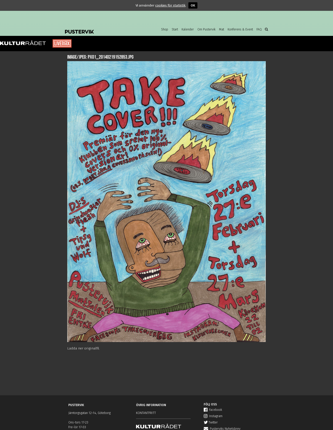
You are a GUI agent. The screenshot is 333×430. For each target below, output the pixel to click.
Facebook (213, 410)
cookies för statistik (170, 5)
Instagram (213, 416)
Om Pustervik (206, 29)
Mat (221, 29)
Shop (164, 29)
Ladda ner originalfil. (83, 348)
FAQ (259, 29)
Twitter (211, 422)
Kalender (188, 29)
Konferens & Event (240, 29)
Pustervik (101, 28)
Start (175, 29)
